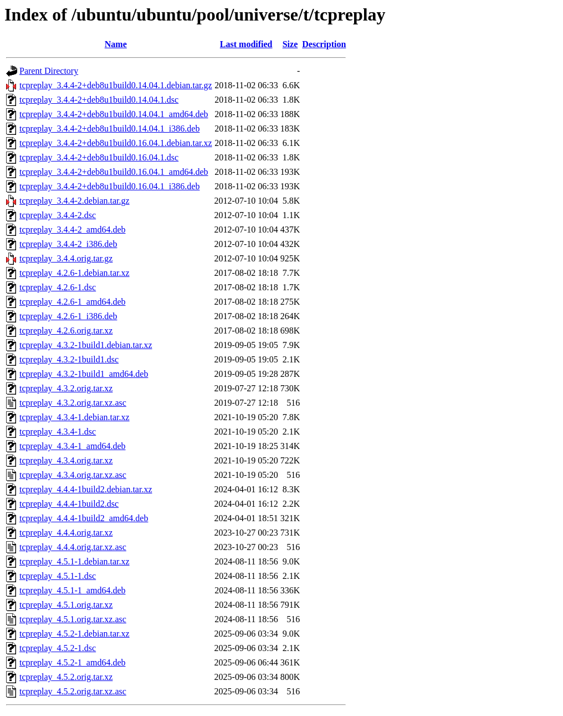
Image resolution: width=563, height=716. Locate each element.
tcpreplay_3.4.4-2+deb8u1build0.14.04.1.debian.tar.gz (115, 85)
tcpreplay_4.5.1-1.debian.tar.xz (74, 561)
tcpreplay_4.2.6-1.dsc (57, 287)
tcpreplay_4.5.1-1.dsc (57, 576)
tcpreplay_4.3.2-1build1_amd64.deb (83, 374)
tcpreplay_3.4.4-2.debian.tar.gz (74, 200)
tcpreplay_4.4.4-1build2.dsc (69, 503)
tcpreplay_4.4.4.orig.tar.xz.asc (72, 547)
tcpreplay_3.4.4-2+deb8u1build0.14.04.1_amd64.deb (113, 114)
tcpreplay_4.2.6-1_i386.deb (68, 316)
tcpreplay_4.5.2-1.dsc (57, 648)
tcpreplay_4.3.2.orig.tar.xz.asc (72, 402)
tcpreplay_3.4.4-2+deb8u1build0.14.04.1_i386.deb (109, 128)
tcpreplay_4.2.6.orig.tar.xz (65, 330)
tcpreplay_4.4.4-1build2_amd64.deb (83, 518)
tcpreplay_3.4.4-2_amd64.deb (72, 229)
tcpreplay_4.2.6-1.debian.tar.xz (74, 273)
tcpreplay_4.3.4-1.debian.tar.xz (74, 417)
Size (290, 44)
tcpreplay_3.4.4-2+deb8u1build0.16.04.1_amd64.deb (113, 172)
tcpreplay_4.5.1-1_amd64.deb (72, 590)
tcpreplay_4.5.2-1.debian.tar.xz (74, 633)
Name (116, 44)
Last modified (246, 44)
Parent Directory (48, 70)
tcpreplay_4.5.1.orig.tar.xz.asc (72, 619)
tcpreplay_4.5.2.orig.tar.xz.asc (72, 691)
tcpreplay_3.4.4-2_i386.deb (68, 244)
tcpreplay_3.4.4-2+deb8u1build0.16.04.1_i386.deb (109, 186)
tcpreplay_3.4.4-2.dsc (57, 215)
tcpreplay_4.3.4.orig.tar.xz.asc (72, 475)
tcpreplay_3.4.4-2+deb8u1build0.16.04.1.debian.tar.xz (115, 143)
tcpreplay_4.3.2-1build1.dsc (69, 359)
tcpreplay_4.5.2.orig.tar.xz (65, 677)
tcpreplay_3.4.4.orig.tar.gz (65, 258)
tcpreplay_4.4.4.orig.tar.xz (65, 532)
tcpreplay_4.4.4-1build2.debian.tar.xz (85, 489)
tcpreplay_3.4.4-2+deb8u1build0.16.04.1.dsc (98, 157)
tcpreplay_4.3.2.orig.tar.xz (65, 388)
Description (324, 44)
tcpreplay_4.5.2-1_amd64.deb (72, 662)
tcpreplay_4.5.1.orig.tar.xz (65, 604)
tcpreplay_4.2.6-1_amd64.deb (72, 301)
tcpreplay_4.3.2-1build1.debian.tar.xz (85, 345)
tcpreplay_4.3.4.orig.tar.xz (65, 460)
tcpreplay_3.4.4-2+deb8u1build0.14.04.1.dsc (98, 99)
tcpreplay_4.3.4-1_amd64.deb (72, 446)
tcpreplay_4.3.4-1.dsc (57, 431)
